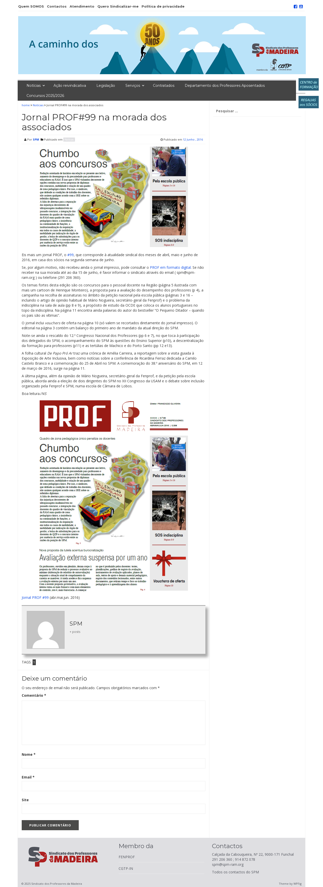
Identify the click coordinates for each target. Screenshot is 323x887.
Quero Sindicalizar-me (118, 6)
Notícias (33, 85)
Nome (29, 754)
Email (28, 777)
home (26, 105)
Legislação (105, 85)
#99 (70, 254)
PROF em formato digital (170, 267)
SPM (36, 139)
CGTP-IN (126, 868)
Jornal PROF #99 (35, 597)
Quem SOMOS (31, 6)
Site (25, 799)
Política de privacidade (163, 6)
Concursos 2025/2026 (45, 95)
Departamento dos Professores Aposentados (225, 85)
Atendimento (82, 6)
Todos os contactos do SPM (235, 872)
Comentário (34, 695)
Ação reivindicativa (69, 85)
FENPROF (127, 856)
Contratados (163, 85)
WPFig (297, 883)
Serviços (132, 85)
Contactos (57, 6)
